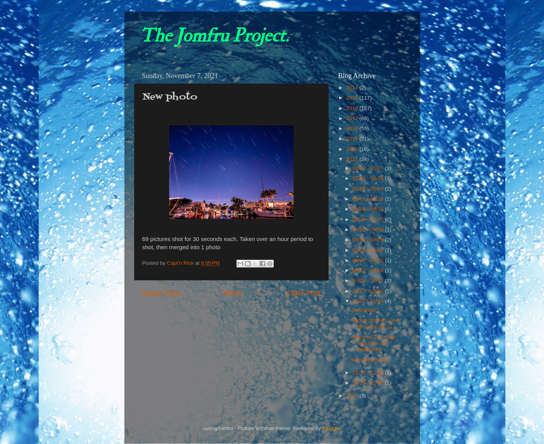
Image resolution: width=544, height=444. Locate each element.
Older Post (303, 293)
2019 (352, 139)
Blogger (331, 428)
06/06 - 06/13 (369, 209)
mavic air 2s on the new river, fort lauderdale (373, 343)
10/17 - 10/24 (369, 291)
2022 (352, 396)
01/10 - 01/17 (369, 168)
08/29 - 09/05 (369, 250)
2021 (352, 159)
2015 (352, 98)
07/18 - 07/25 (369, 219)
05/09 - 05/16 (369, 189)
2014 (352, 88)
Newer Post (161, 293)
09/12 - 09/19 (369, 270)
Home (233, 293)
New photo (363, 310)
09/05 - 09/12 (369, 260)
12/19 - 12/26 (369, 383)
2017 (352, 118)
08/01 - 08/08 (369, 229)
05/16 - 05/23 (369, 199)
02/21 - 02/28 (369, 178)
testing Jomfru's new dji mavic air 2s (375, 323)
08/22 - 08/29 (369, 240)
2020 (352, 149)
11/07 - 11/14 (369, 301)
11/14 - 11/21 (369, 373)
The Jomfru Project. (214, 35)
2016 (352, 108)
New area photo (369, 360)
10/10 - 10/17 (369, 280)
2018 (352, 128)
